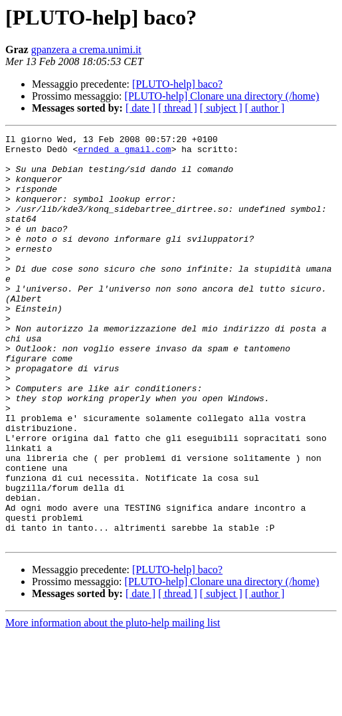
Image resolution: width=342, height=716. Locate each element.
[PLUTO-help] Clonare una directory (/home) (222, 96)
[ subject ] (221, 108)
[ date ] (140, 108)
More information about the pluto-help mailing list (112, 704)
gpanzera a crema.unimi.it (86, 49)
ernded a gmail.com (124, 153)
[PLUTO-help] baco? (177, 84)
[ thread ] (177, 108)
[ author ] (265, 108)
